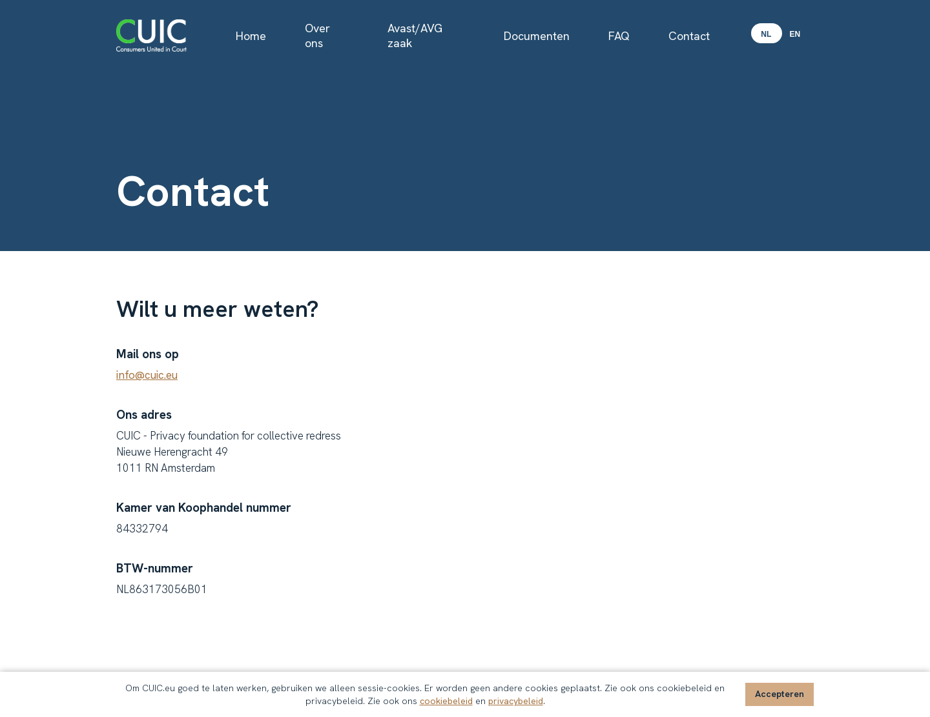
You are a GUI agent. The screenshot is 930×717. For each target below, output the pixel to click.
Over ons (317, 35)
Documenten (537, 35)
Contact (689, 35)
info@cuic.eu (147, 375)
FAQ (619, 35)
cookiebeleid (446, 701)
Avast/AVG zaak (415, 35)
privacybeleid (515, 701)
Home (251, 35)
